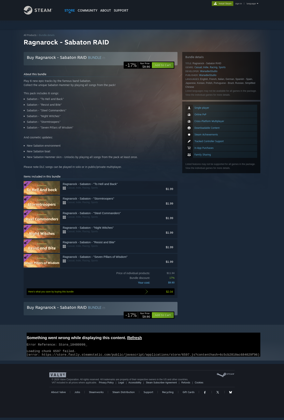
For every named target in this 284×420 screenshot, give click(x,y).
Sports (222, 67)
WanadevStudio (208, 71)
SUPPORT (121, 10)
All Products (30, 35)
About (105, 10)
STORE (69, 10)
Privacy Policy (106, 385)
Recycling (168, 394)
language (251, 3)
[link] (137, 65)
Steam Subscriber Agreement (161, 385)
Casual (198, 67)
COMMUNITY (87, 10)
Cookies (199, 385)
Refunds (185, 385)
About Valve (58, 394)
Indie (205, 67)
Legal (121, 385)
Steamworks (96, 394)
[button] (163, 315)
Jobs (77, 394)
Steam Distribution (123, 394)
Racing (213, 67)
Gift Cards (188, 394)
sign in (238, 3)
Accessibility (134, 385)
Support (148, 394)
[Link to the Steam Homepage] (41, 13)
